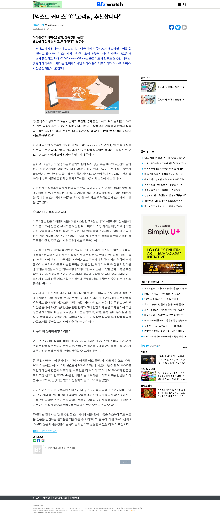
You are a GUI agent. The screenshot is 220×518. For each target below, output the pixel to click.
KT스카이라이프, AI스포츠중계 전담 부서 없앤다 (167, 336)
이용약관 (46, 498)
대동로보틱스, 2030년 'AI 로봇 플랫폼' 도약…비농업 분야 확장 (173, 315)
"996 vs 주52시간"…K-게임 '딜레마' (161, 299)
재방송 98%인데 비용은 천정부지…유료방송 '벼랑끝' (169, 309)
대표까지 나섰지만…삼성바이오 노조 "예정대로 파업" (169, 179)
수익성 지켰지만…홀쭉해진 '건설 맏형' (162, 190)
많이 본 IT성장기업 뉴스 (152, 282)
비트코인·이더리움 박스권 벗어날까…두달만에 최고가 (181, 389)
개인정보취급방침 (60, 498)
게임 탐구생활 (148, 369)
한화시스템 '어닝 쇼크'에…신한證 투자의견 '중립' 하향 (170, 184)
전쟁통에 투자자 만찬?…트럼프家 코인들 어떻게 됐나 (181, 395)
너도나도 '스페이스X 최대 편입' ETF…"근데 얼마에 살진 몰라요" (175, 163)
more (184, 346)
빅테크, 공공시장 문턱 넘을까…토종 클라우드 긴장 (168, 304)
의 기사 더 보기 (45, 430)
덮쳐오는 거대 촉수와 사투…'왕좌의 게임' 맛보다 (179, 376)
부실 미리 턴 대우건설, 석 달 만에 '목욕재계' (165, 195)
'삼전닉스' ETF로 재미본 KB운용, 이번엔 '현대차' (167, 200)
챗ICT (144, 352)
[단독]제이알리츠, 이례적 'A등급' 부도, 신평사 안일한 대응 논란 (174, 174)
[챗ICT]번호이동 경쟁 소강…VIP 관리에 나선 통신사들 (170, 331)
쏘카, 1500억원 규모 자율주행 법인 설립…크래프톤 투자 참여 (173, 320)
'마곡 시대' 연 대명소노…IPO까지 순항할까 (164, 158)
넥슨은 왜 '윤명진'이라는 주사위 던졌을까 (176, 356)
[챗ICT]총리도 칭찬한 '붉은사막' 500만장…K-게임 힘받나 (171, 293)
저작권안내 (74, 498)
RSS (133, 510)
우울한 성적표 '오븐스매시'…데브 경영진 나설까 (167, 325)
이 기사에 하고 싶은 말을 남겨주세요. (87, 452)
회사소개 (36, 498)
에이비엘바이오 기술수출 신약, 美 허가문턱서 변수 (168, 168)
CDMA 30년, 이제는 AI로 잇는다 (172, 359)
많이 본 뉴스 (147, 151)
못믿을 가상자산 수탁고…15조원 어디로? (176, 392)
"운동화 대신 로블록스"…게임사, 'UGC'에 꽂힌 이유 (181, 372)
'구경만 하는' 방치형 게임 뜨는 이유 (173, 379)
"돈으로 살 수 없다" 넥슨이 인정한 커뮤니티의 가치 (180, 362)
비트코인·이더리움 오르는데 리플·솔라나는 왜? (166, 206)
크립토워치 (146, 385)
